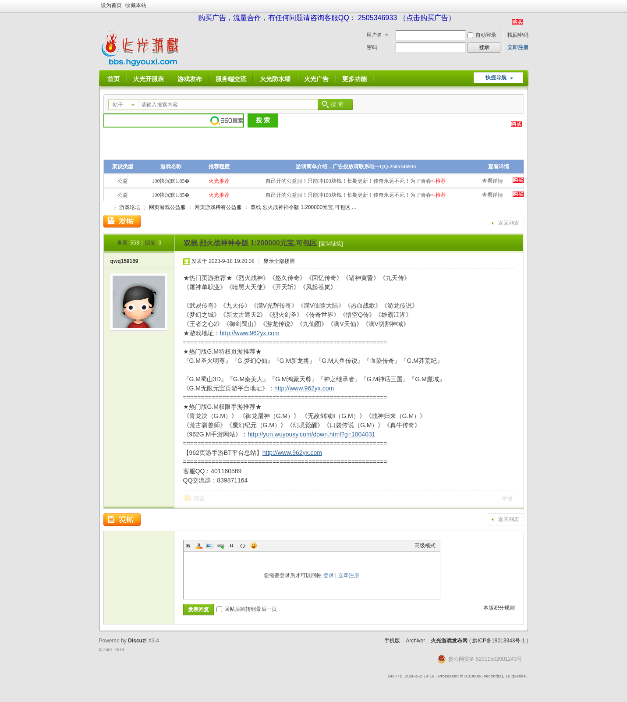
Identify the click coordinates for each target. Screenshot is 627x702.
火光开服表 (148, 78)
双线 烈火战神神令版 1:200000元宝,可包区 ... (303, 207)
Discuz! (137, 641)
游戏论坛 (129, 207)
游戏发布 (189, 78)
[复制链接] (331, 244)
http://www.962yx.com (250, 333)
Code (242, 545)
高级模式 (425, 545)
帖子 (118, 105)
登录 (328, 575)
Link (220, 545)
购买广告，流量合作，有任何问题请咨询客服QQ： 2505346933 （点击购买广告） (326, 17)
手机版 (392, 641)
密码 (372, 47)
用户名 (374, 35)
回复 (199, 499)
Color (199, 545)
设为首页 (111, 5)
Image (209, 545)
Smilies (253, 545)
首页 (113, 78)
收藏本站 (135, 5)
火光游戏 (106, 207)
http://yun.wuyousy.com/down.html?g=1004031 (311, 434)
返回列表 (508, 223)
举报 (507, 499)
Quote (231, 545)
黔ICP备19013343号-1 (498, 641)
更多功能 (354, 78)
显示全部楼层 (279, 261)
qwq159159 (124, 261)
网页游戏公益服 (167, 207)
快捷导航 (496, 77)
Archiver (415, 641)
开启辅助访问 (526, 6)
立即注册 (517, 47)
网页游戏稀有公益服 (218, 207)
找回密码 (517, 35)
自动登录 (482, 35)
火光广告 (316, 78)
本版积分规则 (499, 608)
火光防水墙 (275, 78)
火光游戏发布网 (449, 641)
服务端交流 (231, 78)
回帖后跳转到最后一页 (246, 609)
